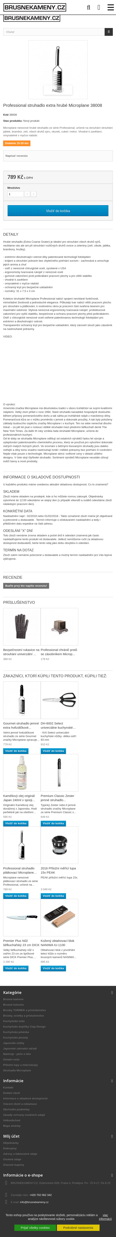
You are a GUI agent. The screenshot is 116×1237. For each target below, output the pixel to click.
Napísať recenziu (16, 155)
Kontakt (8, 1087)
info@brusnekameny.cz (34, 1202)
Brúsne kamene (13, 999)
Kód (5, 114)
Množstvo (13, 187)
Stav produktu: (13, 120)
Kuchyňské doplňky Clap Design (24, 1026)
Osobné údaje (12, 1159)
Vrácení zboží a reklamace (20, 1104)
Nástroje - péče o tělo (17, 1054)
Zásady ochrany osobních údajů (24, 1115)
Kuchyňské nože (14, 1021)
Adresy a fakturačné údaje (20, 1153)
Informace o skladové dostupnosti (25, 1098)
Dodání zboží (11, 1093)
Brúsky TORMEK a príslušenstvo (24, 1010)
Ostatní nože (11, 1059)
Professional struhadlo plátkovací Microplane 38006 (18, 872)
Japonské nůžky (13, 1043)
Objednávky (11, 1143)
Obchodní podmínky (16, 1109)
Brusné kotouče (13, 1004)
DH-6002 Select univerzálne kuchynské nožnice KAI (57, 728)
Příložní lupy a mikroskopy (20, 1065)
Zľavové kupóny (13, 1164)
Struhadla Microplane (17, 1070)
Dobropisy (10, 1148)
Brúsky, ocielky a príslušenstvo (23, 1015)
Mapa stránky (12, 1125)
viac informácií (105, 1217)
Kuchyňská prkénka (16, 1032)
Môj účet (11, 1136)
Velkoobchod (11, 1120)
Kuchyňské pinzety (15, 1037)
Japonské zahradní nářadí (20, 1048)
